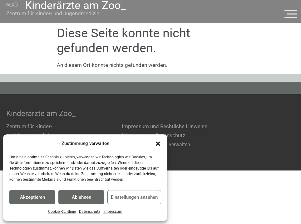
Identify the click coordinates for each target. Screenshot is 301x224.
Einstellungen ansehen (134, 197)
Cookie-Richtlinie (62, 211)
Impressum (112, 211)
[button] (158, 144)
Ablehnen (81, 197)
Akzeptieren (32, 197)
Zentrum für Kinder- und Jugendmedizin (52, 13)
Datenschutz (89, 211)
